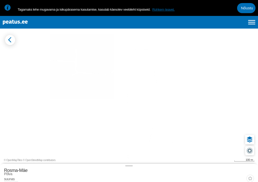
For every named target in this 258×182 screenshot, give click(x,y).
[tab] (28, 70)
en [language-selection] (211, 25)
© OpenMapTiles (212, 173)
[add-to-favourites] (112, 54)
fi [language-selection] (225, 25)
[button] (245, 117)
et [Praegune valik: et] (198, 25)
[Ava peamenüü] (251, 24)
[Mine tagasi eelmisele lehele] (8, 50)
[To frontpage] (29, 25)
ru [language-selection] (238, 25)
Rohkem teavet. (163, 9)
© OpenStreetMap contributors (237, 173)
